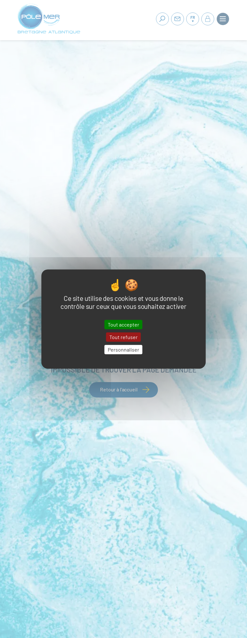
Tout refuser (123, 337)
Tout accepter (123, 324)
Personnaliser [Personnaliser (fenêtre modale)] (123, 349)
